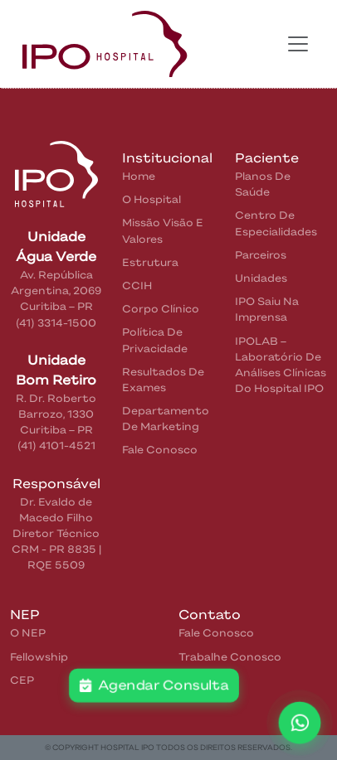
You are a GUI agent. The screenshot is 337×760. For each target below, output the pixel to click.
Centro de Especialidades (276, 223)
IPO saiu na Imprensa (267, 309)
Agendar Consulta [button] (154, 685)
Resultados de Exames (163, 379)
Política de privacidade (155, 340)
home (138, 176)
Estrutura (150, 262)
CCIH (137, 285)
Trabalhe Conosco (229, 657)
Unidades (261, 278)
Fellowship (39, 657)
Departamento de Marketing (165, 418)
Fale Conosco (160, 449)
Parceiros (260, 255)
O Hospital (151, 199)
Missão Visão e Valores (162, 230)
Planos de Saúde (263, 184)
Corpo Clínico (160, 309)
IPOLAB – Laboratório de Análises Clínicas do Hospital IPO (280, 365)
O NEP (28, 633)
